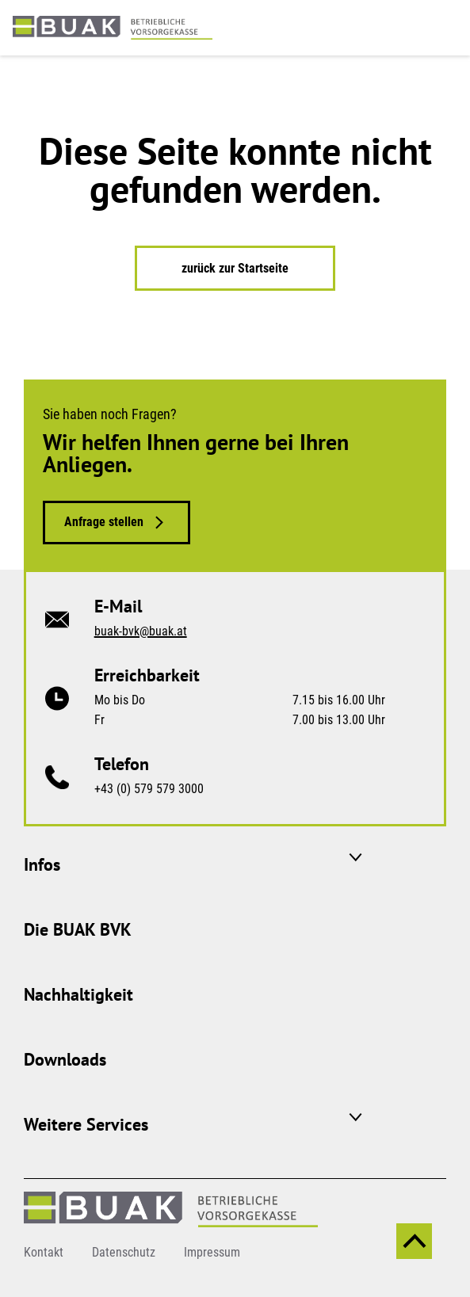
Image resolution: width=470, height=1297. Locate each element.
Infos (42, 864)
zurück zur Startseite (235, 268)
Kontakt (43, 1252)
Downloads (65, 1059)
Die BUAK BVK (78, 929)
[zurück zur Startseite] (112, 26)
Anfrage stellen (103, 521)
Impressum (212, 1252)
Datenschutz (123, 1252)
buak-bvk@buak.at (140, 631)
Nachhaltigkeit (78, 994)
